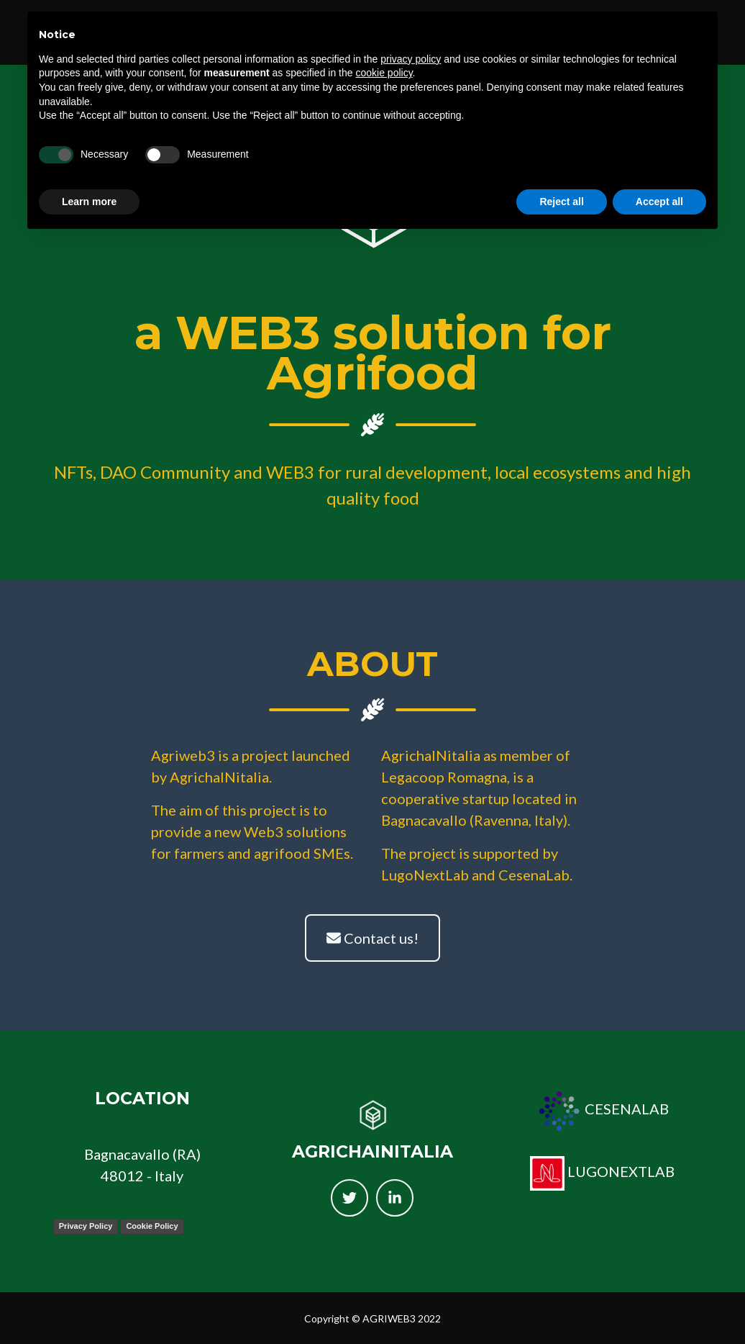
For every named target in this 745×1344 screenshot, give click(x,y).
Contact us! (372, 938)
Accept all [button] (659, 201)
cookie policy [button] (383, 72)
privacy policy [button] (410, 59)
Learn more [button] (89, 201)
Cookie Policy (152, 1226)
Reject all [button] (561, 201)
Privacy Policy (86, 1226)
